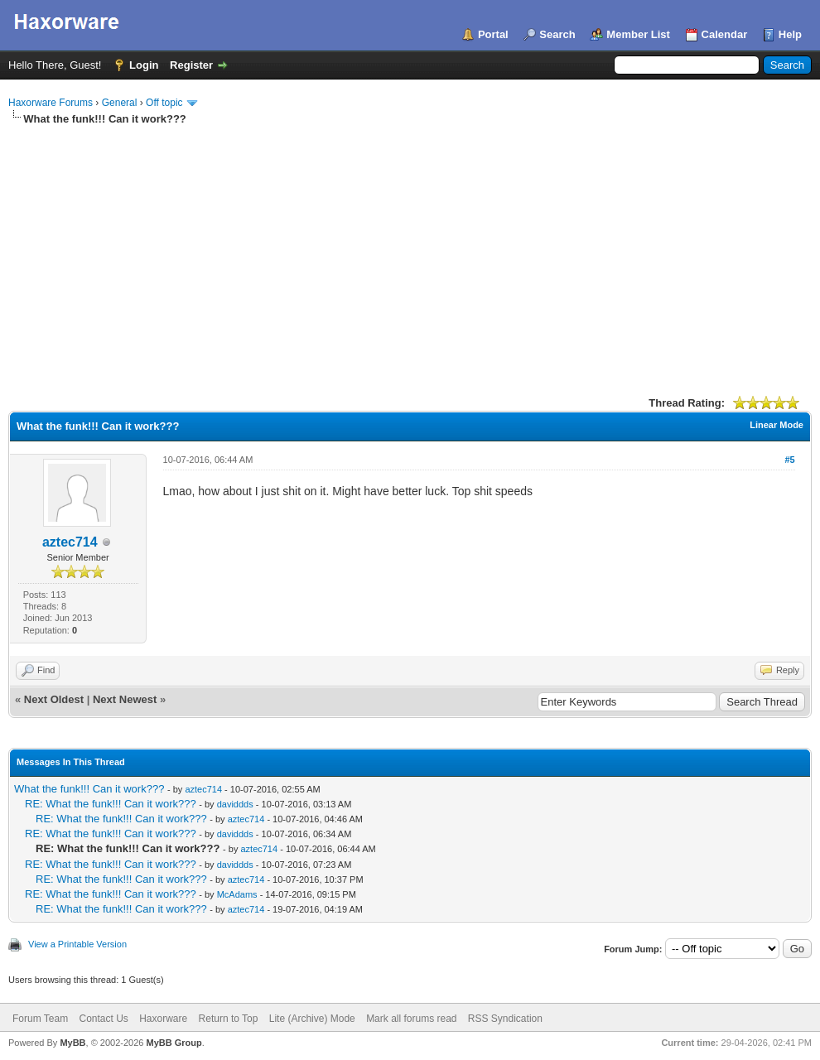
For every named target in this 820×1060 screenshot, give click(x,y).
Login (143, 65)
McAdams (237, 894)
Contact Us (103, 1018)
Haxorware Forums (50, 102)
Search (557, 34)
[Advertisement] (410, 251)
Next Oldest (54, 699)
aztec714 (70, 542)
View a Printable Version (77, 944)
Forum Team (40, 1018)
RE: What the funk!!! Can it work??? (110, 803)
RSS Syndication (505, 1018)
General (119, 102)
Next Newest (125, 699)
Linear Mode (776, 425)
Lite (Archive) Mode (312, 1018)
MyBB (72, 1043)
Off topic (164, 102)
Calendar (725, 34)
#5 (789, 460)
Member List (638, 34)
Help (790, 34)
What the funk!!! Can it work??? (89, 789)
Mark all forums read (411, 1018)
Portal (493, 34)
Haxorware (163, 1018)
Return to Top (228, 1018)
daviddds (235, 804)
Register (191, 65)
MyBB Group (173, 1043)
